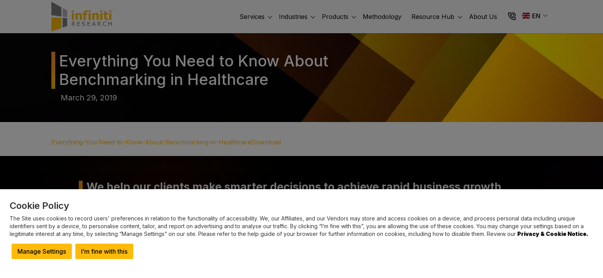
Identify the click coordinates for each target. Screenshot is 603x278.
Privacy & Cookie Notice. (552, 234)
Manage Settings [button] (41, 251)
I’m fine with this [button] (104, 251)
